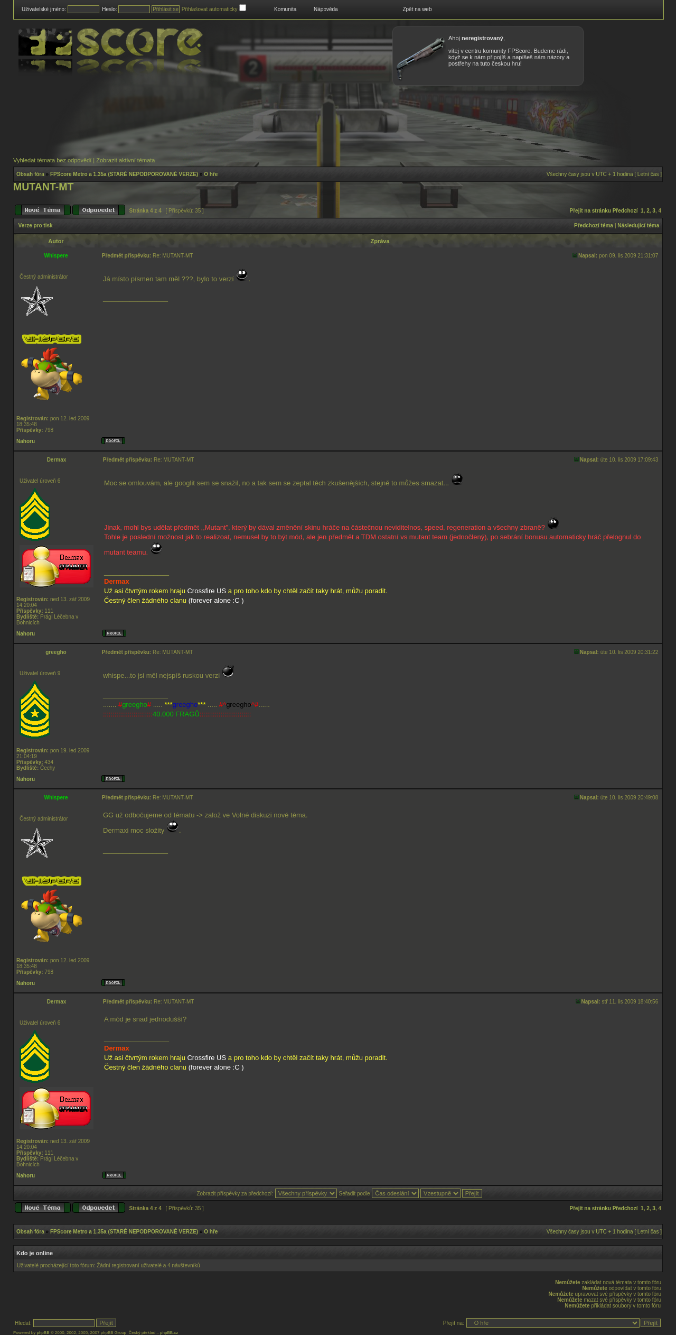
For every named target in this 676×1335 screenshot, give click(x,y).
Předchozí (625, 211)
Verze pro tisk (35, 225)
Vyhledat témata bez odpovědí (52, 160)
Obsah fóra (30, 174)
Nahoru (25, 441)
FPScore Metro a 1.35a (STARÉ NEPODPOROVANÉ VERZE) (124, 174)
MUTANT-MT (43, 186)
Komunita (285, 9)
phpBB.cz (169, 1332)
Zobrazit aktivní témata (125, 160)
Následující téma (638, 225)
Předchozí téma (593, 225)
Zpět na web (416, 9)
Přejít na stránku (590, 211)
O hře (211, 174)
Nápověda (326, 9)
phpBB (42, 1332)
